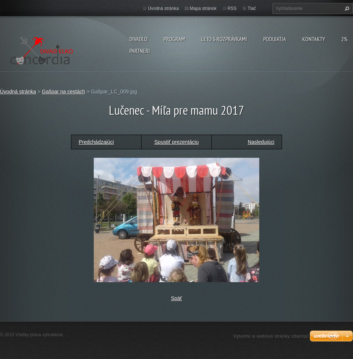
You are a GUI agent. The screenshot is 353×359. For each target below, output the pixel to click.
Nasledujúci (261, 142)
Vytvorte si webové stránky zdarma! (271, 336)
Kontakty (313, 39)
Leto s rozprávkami (224, 39)
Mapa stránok (203, 8)
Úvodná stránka (163, 8)
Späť (176, 298)
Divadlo (138, 39)
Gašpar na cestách (63, 92)
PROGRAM (174, 39)
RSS (232, 8)
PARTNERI (139, 50)
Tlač (251, 8)
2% (344, 39)
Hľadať (346, 8)
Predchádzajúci (96, 142)
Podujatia (274, 39)
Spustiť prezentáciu (176, 142)
